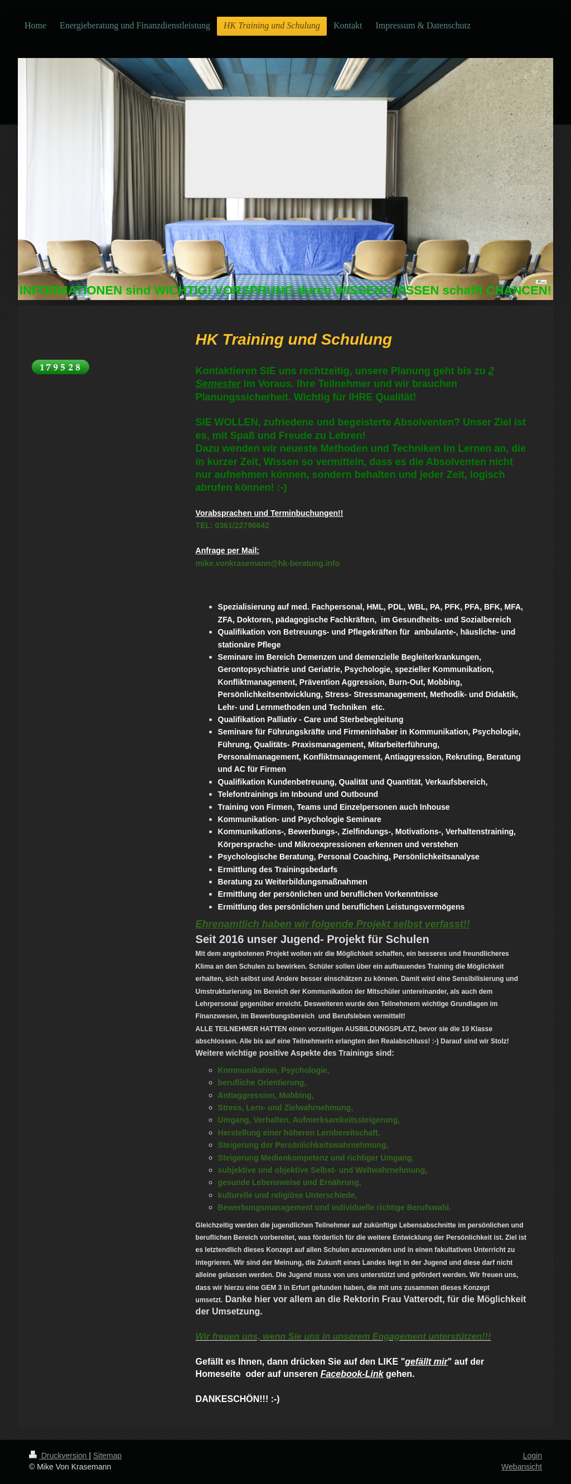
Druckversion (59, 1455)
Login (532, 1455)
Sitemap (107, 1455)
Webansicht (521, 1466)
